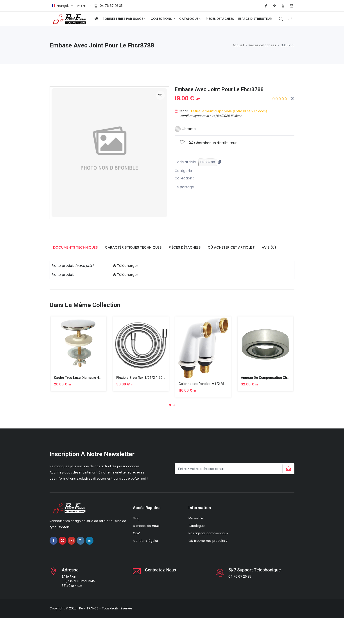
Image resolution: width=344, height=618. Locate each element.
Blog (136, 518)
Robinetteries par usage (122, 18)
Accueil (238, 45)
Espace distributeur (255, 18)
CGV (136, 533)
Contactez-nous (161, 570)
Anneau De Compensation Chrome (269, 378)
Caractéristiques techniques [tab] (133, 247)
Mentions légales (146, 540)
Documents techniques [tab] (75, 247)
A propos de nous (146, 526)
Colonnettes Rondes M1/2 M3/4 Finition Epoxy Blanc (221, 384)
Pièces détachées (220, 18)
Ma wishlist (196, 518)
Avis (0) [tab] (269, 247)
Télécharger (126, 265)
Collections (161, 18)
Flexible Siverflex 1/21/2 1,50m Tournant (148, 378)
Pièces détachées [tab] (185, 247)
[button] (170, 404)
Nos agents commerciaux (208, 533)
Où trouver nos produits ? (208, 540)
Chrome (185, 128)
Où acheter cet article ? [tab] (231, 247)
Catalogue (188, 18)
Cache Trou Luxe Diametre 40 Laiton (83, 378)
